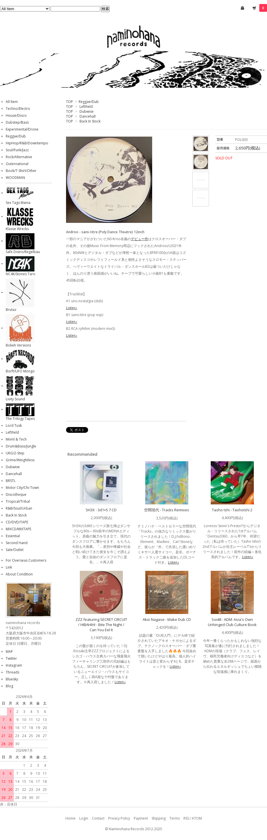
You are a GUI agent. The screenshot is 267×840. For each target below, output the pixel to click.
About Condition (19, 574)
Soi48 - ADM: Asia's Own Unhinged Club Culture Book (232, 622)
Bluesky (12, 679)
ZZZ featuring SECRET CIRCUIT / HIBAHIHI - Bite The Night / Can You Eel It (101, 624)
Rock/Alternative (19, 156)
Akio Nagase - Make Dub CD (167, 619)
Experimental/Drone (22, 129)
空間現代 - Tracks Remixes (166, 509)
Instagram (14, 665)
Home (70, 818)
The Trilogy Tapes (20, 418)
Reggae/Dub (89, 101)
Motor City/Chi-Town (22, 487)
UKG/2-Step (15, 453)
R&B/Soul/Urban (19, 508)
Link (9, 567)
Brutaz (11, 309)
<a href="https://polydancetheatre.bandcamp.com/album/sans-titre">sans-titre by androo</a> (123, 380)
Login (83, 818)
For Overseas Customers (26, 560)
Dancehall (88, 116)
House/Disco (16, 115)
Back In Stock (90, 121)
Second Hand (17, 542)
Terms (174, 818)
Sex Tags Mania (18, 202)
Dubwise (87, 111)
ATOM (197, 818)
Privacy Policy (119, 818)
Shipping (159, 818)
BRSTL (11, 480)
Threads (12, 672)
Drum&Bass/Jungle (21, 446)
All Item (12, 101)
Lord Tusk (14, 425)
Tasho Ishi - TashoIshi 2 (232, 509)
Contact (98, 818)
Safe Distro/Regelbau (23, 251)
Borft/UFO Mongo (20, 371)
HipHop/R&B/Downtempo (27, 143)
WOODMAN (15, 177)
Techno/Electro (18, 108)
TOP (69, 101)
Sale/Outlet (15, 549)
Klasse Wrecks (17, 228)
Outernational (17, 163)
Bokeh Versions (18, 345)
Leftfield (86, 106)
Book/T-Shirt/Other (21, 170)
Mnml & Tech (16, 439)
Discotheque (16, 494)
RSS (186, 818)
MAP (9, 651)
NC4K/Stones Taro (20, 273)
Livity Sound (15, 399)
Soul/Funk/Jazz (17, 150)
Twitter (11, 658)
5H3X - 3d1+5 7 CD (101, 509)
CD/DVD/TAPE (17, 522)
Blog (9, 686)
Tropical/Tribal (18, 501)
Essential (13, 535)
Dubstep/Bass (17, 122)
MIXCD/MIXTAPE (18, 529)
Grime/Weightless (20, 460)
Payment (141, 818)
